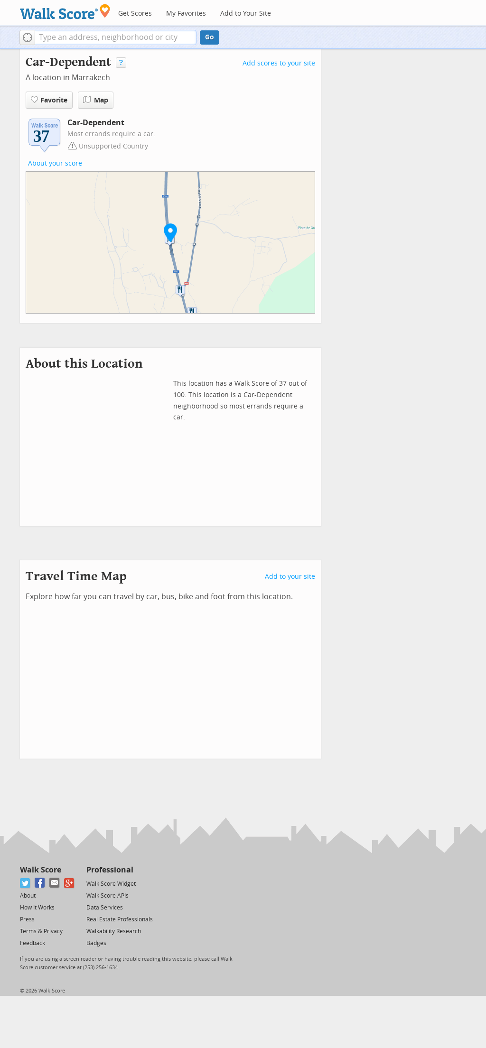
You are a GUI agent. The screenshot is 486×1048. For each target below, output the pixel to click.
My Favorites (186, 13)
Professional (109, 869)
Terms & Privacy (41, 931)
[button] (27, 37)
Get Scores (135, 13)
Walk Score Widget (111, 884)
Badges (96, 943)
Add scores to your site (279, 63)
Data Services (104, 907)
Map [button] (95, 100)
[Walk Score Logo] (65, 11)
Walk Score (40, 869)
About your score (55, 163)
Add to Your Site (245, 13)
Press (27, 919)
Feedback (32, 943)
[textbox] (115, 37)
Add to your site (290, 577)
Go (209, 37)
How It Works (37, 907)
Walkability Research (113, 931)
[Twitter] (25, 883)
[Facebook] (40, 883)
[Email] (54, 883)
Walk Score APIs (107, 895)
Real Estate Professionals (119, 919)
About (28, 895)
